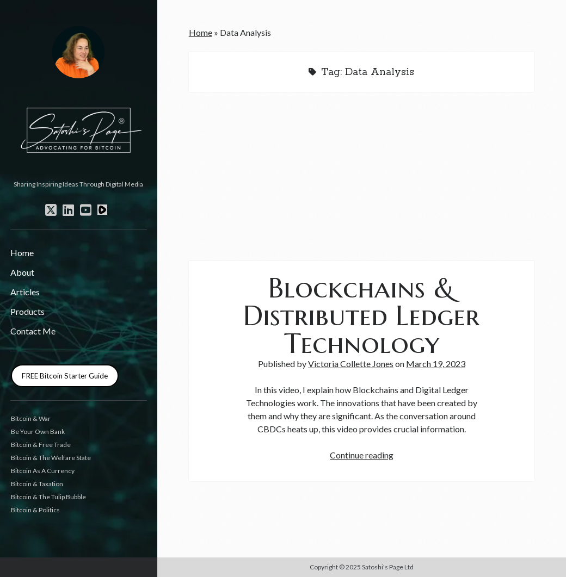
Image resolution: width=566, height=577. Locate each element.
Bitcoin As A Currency (43, 471)
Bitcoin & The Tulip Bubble (48, 497)
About (22, 272)
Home (22, 252)
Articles (25, 292)
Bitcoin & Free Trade (41, 444)
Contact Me (33, 331)
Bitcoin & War (31, 418)
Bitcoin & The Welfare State (51, 458)
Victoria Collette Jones (350, 363)
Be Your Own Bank (38, 431)
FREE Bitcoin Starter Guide (65, 375)
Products (27, 311)
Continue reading (361, 455)
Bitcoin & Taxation (37, 484)
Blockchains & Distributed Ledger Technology (361, 315)
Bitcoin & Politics (35, 510)
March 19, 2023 (435, 363)
